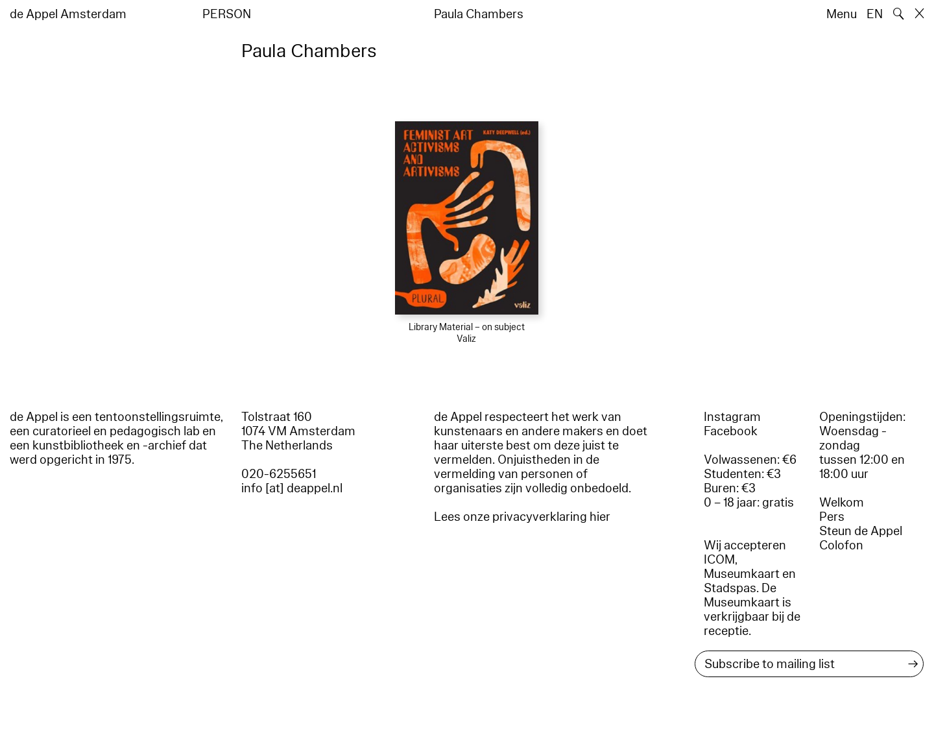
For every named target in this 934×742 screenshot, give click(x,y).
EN (875, 14)
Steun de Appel (860, 531)
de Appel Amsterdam (68, 14)
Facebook (731, 431)
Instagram (732, 417)
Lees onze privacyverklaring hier (522, 517)
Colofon (841, 545)
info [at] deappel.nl (291, 488)
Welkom (841, 502)
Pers (831, 517)
